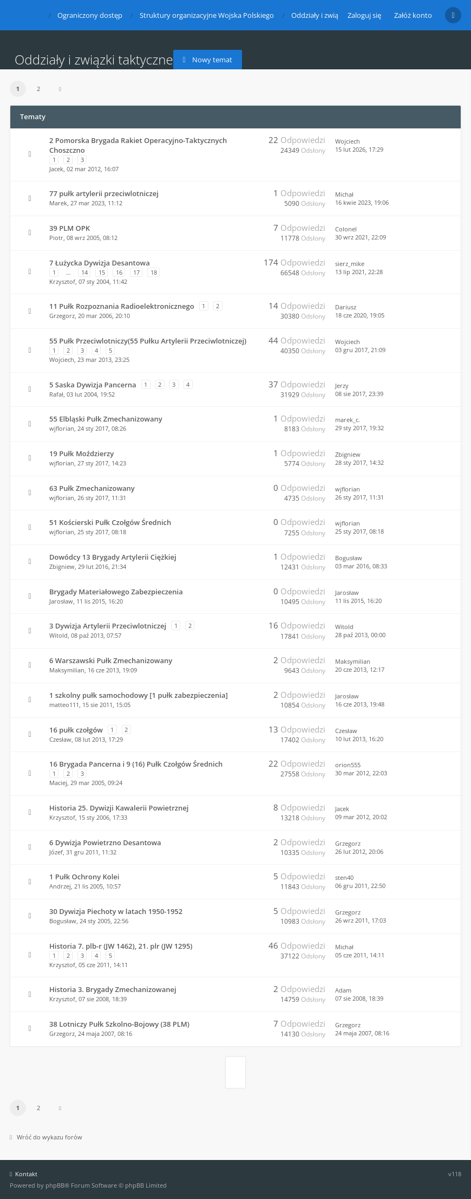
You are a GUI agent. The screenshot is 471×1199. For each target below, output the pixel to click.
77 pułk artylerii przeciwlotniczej (104, 193)
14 (84, 272)
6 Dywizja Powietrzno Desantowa (105, 842)
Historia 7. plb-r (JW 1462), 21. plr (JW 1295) (120, 946)
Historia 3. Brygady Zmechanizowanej (112, 989)
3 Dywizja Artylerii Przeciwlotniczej (107, 626)
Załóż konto (413, 15)
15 (102, 272)
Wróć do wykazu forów (46, 1137)
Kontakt (23, 1174)
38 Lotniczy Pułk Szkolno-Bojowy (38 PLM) (119, 1024)
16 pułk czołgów (76, 730)
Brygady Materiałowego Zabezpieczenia (116, 592)
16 (119, 272)
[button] (60, 89)
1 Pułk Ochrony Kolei (84, 877)
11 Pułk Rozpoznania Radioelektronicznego (121, 306)
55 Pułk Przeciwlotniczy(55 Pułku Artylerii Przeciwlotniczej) (147, 341)
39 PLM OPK (69, 228)
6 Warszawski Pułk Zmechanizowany (110, 660)
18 (154, 272)
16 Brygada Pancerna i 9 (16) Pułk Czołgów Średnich (136, 764)
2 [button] (38, 89)
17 (136, 272)
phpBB (54, 1185)
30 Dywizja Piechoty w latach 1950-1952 (115, 911)
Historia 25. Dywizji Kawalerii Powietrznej (118, 808)
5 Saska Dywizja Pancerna (92, 385)
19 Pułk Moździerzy (81, 453)
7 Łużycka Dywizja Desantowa (99, 263)
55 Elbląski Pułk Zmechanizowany (105, 419)
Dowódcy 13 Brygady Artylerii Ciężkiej (112, 557)
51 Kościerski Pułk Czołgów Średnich (110, 522)
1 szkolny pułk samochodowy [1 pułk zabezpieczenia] (138, 695)
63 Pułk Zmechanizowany (92, 488)
